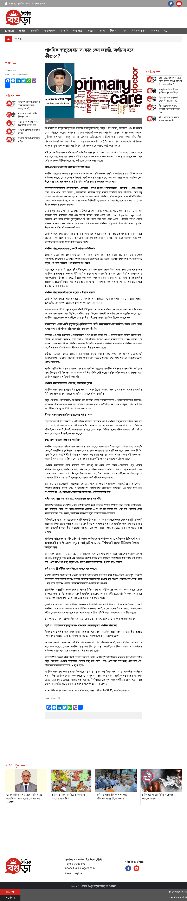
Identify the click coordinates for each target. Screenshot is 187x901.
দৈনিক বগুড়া (87, 886)
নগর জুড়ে (77, 31)
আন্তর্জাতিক (49, 31)
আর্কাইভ (155, 31)
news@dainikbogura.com (80, 868)
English (9, 31)
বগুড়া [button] (91, 31)
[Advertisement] (23, 188)
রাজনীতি (35, 31)
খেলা (102, 31)
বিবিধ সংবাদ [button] (138, 31)
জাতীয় (22, 31)
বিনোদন (114, 31)
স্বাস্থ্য (18, 38)
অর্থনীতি (64, 31)
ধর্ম (124, 31)
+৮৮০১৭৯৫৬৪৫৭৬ (75, 863)
